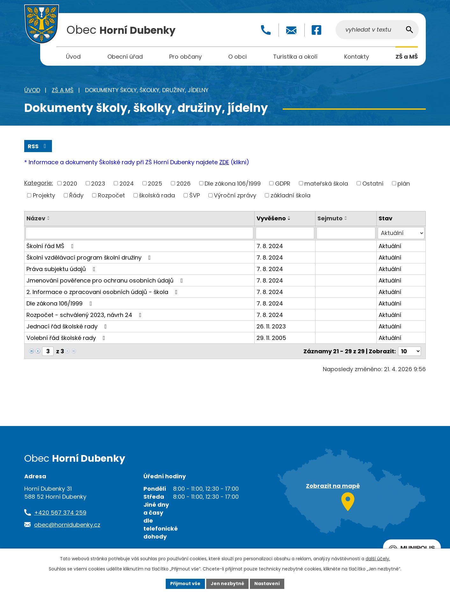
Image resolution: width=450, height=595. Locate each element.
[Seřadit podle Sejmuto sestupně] (346, 219)
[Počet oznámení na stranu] (409, 351)
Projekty (44, 195)
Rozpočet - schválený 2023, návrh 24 (85, 315)
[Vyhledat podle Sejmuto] (345, 233)
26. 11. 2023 (271, 326)
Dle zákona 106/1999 (233, 183)
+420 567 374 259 (60, 513)
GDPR (282, 183)
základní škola (290, 195)
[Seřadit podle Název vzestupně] (48, 217)
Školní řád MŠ (51, 246)
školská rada (157, 195)
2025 (155, 183)
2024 (127, 183)
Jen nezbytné (227, 583)
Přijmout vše (185, 583)
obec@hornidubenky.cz (67, 525)
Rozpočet (111, 195)
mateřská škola (326, 183)
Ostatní (372, 183)
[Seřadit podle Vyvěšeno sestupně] (289, 219)
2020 (70, 183)
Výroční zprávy (235, 195)
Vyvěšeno (271, 218)
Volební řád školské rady (67, 338)
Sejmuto (330, 218)
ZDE (224, 162)
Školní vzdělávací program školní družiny (89, 257)
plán (403, 183)
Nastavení (267, 583)
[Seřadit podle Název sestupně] (48, 219)
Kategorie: (38, 183)
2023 (98, 183)
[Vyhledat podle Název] (139, 233)
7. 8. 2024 (270, 246)
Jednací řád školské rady (67, 326)
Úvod (32, 90)
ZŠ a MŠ (63, 90)
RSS (38, 146)
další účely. (378, 558)
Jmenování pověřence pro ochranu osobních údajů (105, 280)
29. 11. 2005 (271, 338)
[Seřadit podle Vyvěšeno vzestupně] (289, 217)
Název (35, 218)
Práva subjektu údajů (62, 269)
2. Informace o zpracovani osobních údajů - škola (103, 292)
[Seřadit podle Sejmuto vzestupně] (346, 217)
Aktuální (390, 246)
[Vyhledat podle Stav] (401, 233)
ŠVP (194, 195)
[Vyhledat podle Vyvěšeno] (285, 233)
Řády (76, 195)
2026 (184, 183)
